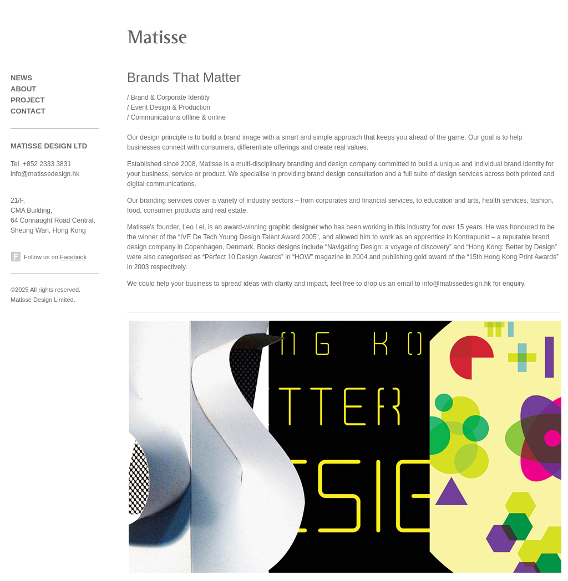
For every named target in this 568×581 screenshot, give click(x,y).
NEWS (21, 78)
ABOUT (23, 89)
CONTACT (28, 111)
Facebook (73, 257)
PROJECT (27, 100)
